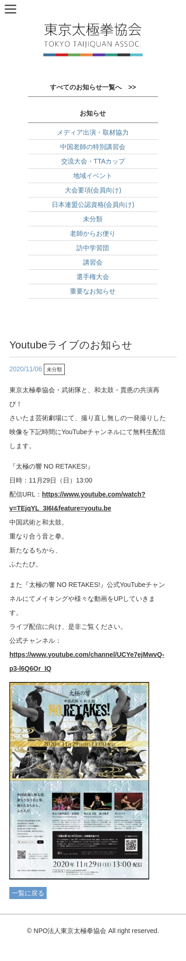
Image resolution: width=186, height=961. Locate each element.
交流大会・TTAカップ (93, 161)
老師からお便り (93, 233)
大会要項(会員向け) (93, 190)
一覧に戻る (28, 893)
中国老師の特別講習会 (92, 146)
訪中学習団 (92, 248)
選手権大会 (92, 276)
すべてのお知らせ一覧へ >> (93, 87)
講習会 (93, 262)
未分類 (93, 219)
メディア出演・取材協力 (93, 132)
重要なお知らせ (93, 291)
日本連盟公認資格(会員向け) (93, 204)
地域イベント (92, 175)
